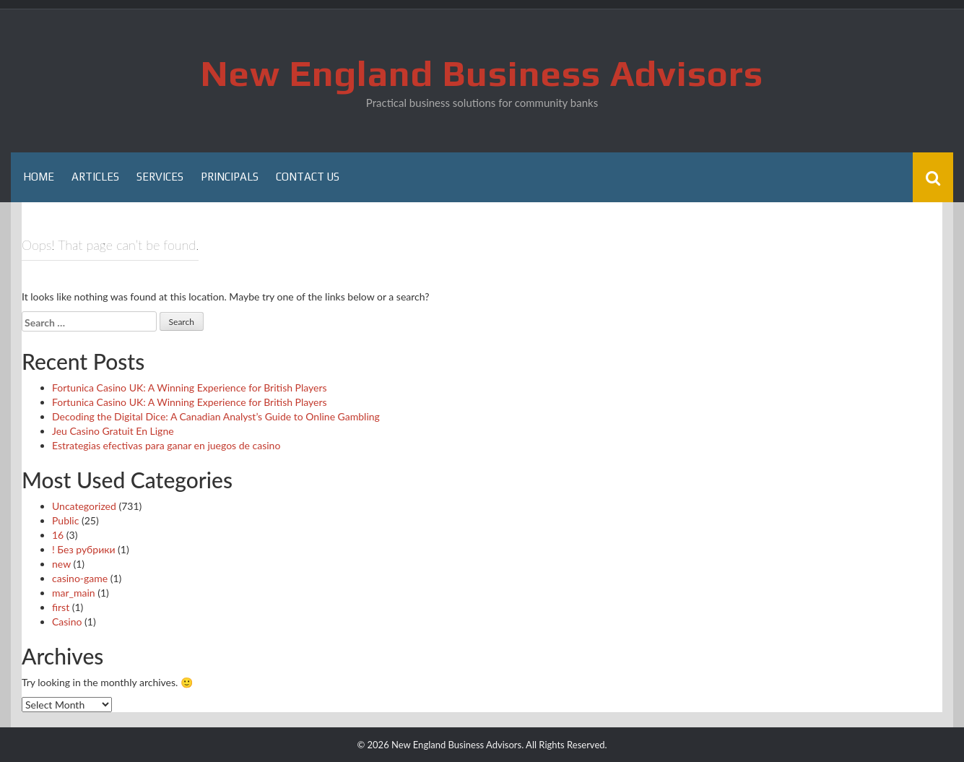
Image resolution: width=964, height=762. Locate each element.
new (61, 564)
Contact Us (307, 176)
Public (65, 520)
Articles (95, 176)
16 (58, 535)
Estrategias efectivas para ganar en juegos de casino (166, 445)
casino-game (80, 578)
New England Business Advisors (482, 73)
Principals (230, 176)
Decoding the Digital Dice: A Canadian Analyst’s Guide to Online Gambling (216, 416)
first (60, 607)
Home (38, 176)
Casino (67, 621)
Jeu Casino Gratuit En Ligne (113, 431)
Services (159, 176)
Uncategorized (84, 506)
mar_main (73, 592)
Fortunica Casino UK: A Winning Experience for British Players (189, 387)
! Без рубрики (84, 549)
